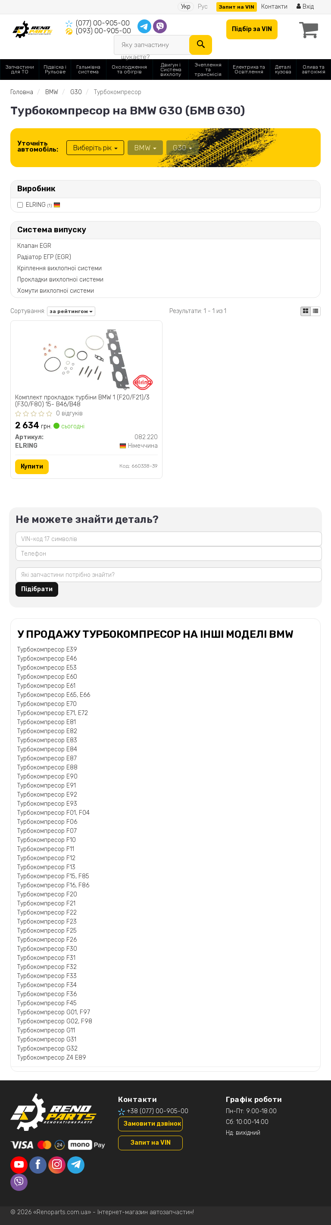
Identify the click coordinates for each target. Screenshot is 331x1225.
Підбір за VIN (252, 29)
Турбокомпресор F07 (47, 831)
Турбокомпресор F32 (47, 967)
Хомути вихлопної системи (55, 290)
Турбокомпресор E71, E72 (52, 713)
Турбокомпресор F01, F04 (53, 813)
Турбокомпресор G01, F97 (53, 1012)
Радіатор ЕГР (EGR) (44, 257)
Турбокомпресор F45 (47, 1003)
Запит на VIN (236, 7)
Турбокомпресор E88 (47, 767)
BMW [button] (145, 147)
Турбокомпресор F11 (45, 849)
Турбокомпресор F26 (47, 939)
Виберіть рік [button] (95, 147)
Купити (32, 466)
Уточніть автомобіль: (37, 146)
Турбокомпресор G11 (46, 1030)
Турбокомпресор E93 (47, 803)
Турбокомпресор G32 (47, 1048)
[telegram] (75, 1165)
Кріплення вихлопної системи (59, 268)
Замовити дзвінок (152, 1123)
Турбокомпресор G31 (46, 1039)
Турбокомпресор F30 (47, 949)
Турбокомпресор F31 (46, 958)
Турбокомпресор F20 (47, 894)
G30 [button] (182, 147)
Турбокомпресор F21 (46, 903)
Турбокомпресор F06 (47, 822)
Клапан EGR (34, 246)
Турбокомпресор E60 (47, 677)
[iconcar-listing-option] (315, 311)
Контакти (274, 6)
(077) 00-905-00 (103, 23)
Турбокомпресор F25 (47, 930)
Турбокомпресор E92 (47, 794)
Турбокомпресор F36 (47, 994)
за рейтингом (71, 311)
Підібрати (37, 589)
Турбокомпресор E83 (47, 740)
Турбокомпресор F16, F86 (53, 885)
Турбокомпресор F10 (46, 840)
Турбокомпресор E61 (46, 686)
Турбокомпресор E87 (47, 758)
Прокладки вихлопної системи (60, 279)
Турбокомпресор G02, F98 (54, 1021)
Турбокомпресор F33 (47, 976)
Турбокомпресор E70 (47, 704)
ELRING (43, 205)
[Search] (200, 45)
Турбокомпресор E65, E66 (53, 695)
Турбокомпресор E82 (47, 731)
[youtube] (19, 1165)
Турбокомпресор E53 (47, 667)
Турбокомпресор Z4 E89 (51, 1057)
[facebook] (38, 1165)
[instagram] (57, 1165)
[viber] (19, 1182)
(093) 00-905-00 (103, 31)
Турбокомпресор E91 (46, 785)
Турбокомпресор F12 (46, 858)
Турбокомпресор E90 (47, 776)
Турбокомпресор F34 (47, 985)
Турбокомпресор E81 (46, 722)
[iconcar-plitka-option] (305, 311)
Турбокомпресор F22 (47, 912)
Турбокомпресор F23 (47, 921)
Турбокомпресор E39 (47, 649)
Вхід (305, 6)
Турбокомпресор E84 (47, 749)
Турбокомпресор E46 (47, 658)
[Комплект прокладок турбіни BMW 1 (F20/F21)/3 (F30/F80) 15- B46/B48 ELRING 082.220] (86, 358)
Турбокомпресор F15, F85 (53, 876)
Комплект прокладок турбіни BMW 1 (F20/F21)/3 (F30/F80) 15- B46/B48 (82, 401)
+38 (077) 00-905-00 (157, 1111)
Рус (203, 6)
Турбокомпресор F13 (46, 867)
